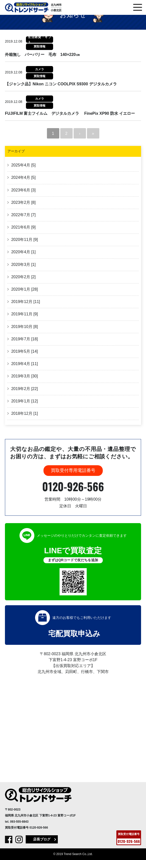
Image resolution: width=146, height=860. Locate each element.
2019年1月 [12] (24, 401)
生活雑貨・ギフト (39, 39)
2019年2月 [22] (24, 389)
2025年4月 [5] (23, 165)
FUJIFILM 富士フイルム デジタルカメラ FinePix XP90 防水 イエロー (70, 113)
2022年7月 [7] (23, 215)
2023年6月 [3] (23, 190)
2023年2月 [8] (23, 202)
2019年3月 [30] (24, 376)
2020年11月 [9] (24, 239)
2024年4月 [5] (23, 177)
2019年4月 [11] (24, 364)
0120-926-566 (73, 486)
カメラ (39, 69)
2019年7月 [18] (24, 339)
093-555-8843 (19, 821)
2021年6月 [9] (23, 227)
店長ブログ (41, 839)
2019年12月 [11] (25, 302)
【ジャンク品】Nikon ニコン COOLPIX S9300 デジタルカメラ (61, 84)
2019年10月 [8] (24, 327)
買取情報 (39, 46)
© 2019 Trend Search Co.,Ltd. (73, 854)
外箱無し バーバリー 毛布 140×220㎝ (42, 54)
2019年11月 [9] (24, 314)
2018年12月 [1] (24, 413)
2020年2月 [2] (23, 277)
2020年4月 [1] (23, 252)
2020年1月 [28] (24, 289)
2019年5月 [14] (24, 351)
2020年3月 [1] (23, 264)
